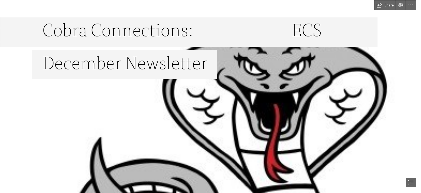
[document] (210, 96)
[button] (385, 5)
